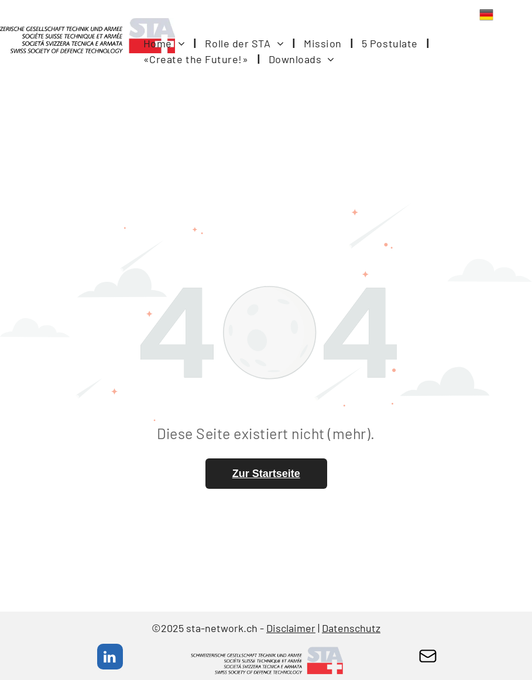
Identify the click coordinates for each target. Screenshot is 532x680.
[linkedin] (110, 658)
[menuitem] (166, 43)
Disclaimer (290, 628)
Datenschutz (351, 628)
